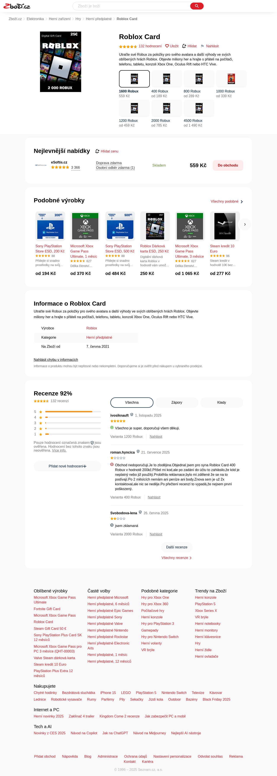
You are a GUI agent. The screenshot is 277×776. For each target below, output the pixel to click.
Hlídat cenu (106, 151)
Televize (198, 693)
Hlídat (189, 46)
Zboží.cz (15, 19)
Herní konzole (152, 617)
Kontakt (129, 761)
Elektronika (35, 19)
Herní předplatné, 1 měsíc (107, 655)
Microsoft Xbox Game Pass (55, 615)
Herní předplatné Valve (104, 623)
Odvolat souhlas (210, 756)
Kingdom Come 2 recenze (120, 716)
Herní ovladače (206, 656)
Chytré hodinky (45, 693)
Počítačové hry (152, 611)
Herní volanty (151, 643)
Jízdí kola (155, 699)
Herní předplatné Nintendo (107, 630)
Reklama (236, 756)
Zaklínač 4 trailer (81, 716)
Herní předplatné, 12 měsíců (109, 661)
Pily (122, 699)
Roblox (91, 328)
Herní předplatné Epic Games (110, 611)
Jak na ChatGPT (115, 733)
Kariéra (147, 761)
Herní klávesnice (208, 637)
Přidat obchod (45, 756)
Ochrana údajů (135, 756)
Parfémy (107, 699)
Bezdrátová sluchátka (78, 693)
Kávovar (215, 693)
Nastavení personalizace (172, 756)
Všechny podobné (227, 201)
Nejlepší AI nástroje (186, 733)
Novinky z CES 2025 (50, 733)
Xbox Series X (206, 611)
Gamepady (149, 630)
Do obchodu (228, 165)
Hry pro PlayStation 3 (157, 623)
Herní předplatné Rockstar (107, 637)
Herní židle (203, 650)
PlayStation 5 (205, 604)
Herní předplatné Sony (104, 617)
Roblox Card (43, 622)
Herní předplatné (99, 19)
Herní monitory (206, 630)
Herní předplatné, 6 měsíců (108, 604)
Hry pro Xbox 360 (154, 604)
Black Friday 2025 (216, 699)
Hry (78, 19)
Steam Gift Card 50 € (50, 628)
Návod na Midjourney (149, 733)
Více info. (59, 450)
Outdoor (174, 699)
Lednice (40, 699)
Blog (87, 756)
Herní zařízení (60, 19)
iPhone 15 (108, 693)
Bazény (191, 699)
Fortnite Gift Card (47, 609)
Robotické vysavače (66, 699)
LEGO (126, 693)
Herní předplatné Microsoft (107, 597)
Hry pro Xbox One (155, 597)
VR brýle (148, 650)
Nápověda (70, 756)
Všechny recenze (175, 558)
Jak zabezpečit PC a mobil (165, 716)
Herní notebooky (207, 623)
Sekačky (136, 699)
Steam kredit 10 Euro (50, 664)
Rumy (91, 699)
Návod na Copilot (84, 733)
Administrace (108, 756)
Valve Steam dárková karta (54, 658)
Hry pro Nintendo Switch (160, 637)
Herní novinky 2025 (49, 716)
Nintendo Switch (174, 693)
